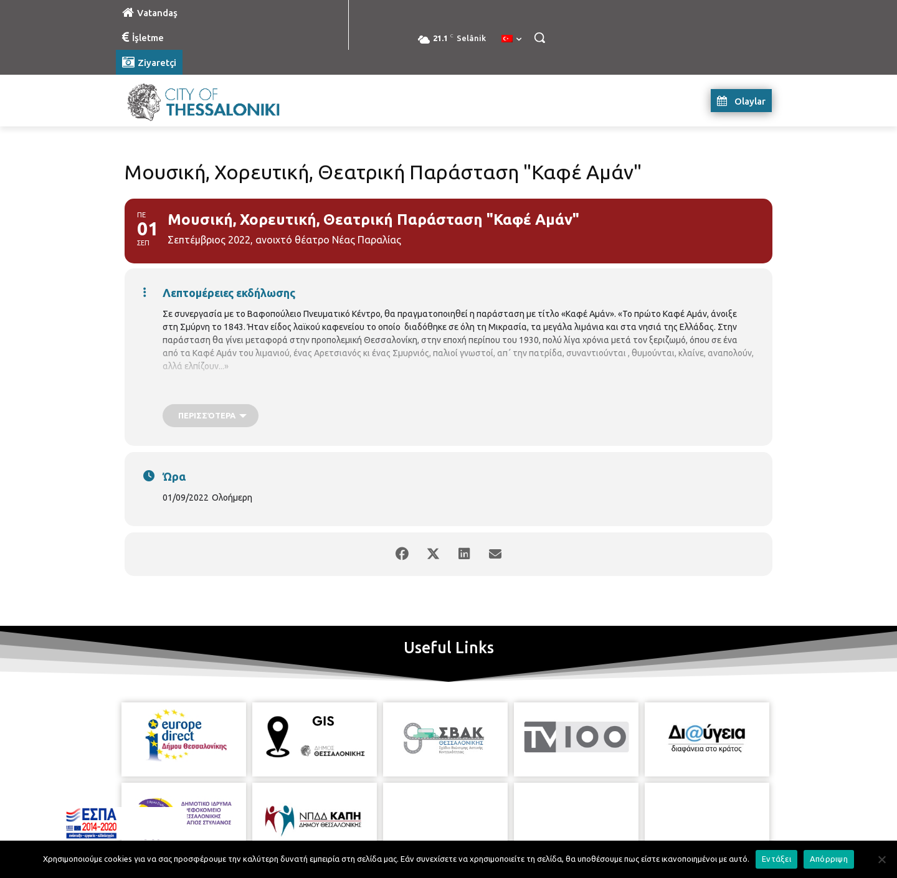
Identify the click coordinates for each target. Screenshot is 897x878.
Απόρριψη (829, 858)
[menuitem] (511, 39)
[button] (539, 37)
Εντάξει (776, 858)
